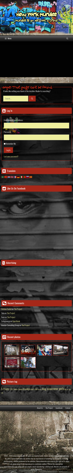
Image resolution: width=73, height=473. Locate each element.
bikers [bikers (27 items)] (16, 389)
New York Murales (36, 15)
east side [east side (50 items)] (34, 389)
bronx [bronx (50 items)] (20, 389)
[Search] (32, 98)
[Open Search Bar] (67, 38)
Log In (8, 150)
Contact (67, 408)
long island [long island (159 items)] (47, 389)
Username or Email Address (13, 120)
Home (3, 79)
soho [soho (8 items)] (67, 389)
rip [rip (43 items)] (65, 389)
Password (7, 131)
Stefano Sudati (6, 309)
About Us (40, 408)
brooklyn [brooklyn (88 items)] (26, 389)
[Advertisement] (36, 59)
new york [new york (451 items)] (58, 388)
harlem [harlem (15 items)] (40, 389)
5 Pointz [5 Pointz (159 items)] (5, 389)
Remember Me (11, 143)
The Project (18, 309)
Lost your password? (11, 156)
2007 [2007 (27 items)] (12, 389)
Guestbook (16, 321)
